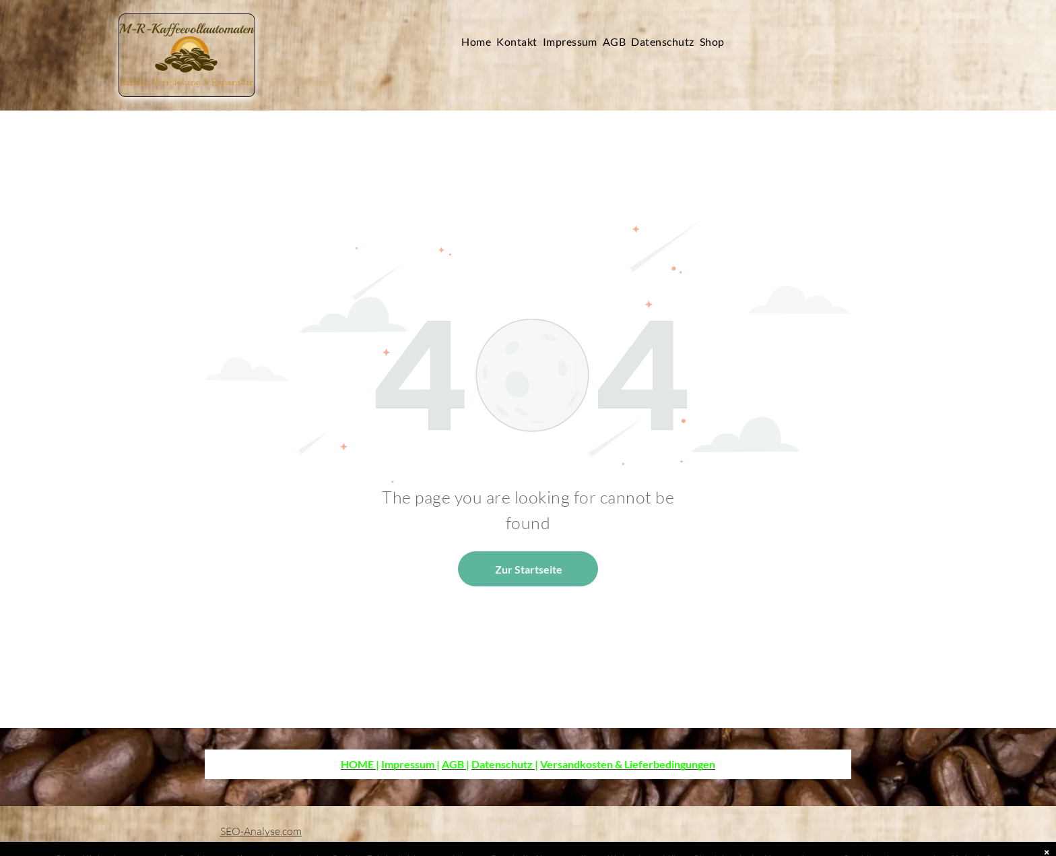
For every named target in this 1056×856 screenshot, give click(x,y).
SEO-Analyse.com (261, 831)
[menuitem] (478, 42)
